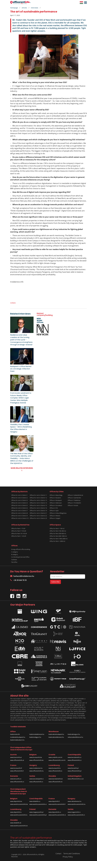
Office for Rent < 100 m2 (57, 528)
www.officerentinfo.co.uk (76, 779)
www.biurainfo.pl (73, 768)
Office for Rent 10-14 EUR (19, 533)
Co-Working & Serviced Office (20, 557)
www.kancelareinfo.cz (74, 757)
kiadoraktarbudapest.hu (56, 734)
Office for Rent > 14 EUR (18, 536)
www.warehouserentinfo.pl (38, 815)
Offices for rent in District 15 (38, 505)
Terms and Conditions (71, 853)
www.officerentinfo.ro (17, 782)
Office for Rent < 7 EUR (18, 528)
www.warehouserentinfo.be (19, 804)
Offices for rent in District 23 (38, 518)
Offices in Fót (54, 508)
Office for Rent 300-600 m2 (58, 533)
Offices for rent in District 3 (19, 500)
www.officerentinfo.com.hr (57, 760)
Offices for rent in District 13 (38, 500)
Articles (24, 8)
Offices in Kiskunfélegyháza (58, 513)
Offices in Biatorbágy (56, 495)
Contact (58, 853)
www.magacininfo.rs (74, 812)
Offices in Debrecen (56, 503)
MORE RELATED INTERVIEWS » (22, 469)
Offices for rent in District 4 (19, 503)
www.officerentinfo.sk (55, 782)
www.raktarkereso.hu (74, 801)
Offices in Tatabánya (74, 500)
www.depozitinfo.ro (55, 812)
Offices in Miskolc (55, 516)
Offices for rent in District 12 (38, 498)
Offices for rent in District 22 (38, 516)
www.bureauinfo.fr (16, 768)
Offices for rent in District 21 (38, 513)
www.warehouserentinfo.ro (57, 815)
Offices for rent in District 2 (19, 498)
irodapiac (13, 302)
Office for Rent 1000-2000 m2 (59, 539)
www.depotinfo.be (16, 801)
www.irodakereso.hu (35, 768)
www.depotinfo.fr (54, 801)
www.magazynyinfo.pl (36, 812)
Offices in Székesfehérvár (75, 495)
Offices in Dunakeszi (56, 505)
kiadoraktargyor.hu (74, 734)
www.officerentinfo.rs (36, 782)
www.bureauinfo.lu (55, 768)
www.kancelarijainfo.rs (36, 779)
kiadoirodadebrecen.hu (36, 734)
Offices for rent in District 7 (19, 510)
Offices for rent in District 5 (19, 505)
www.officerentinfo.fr (17, 771)
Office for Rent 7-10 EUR (18, 531)
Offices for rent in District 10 (19, 518)
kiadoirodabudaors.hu (17, 740)
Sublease (14, 560)
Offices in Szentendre (74, 498)
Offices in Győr (54, 510)
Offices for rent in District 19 (38, 510)
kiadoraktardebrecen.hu (56, 737)
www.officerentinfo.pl (74, 771)
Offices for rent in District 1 (19, 495)
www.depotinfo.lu (16, 812)
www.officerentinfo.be (36, 760)
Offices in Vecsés (73, 505)
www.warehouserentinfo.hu (76, 804)
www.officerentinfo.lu (55, 771)
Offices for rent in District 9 (19, 516)
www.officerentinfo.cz (74, 760)
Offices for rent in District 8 (19, 513)
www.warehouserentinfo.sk (19, 826)
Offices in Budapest (56, 500)
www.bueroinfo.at (16, 757)
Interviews (34, 8)
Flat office (14, 562)
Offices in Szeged (55, 518)
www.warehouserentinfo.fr (57, 804)
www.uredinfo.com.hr (55, 757)
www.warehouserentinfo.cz (38, 804)
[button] (85, 2)
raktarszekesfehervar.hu (75, 737)
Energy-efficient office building (20, 549)
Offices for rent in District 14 (38, 503)
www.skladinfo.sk (15, 823)
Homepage (14, 8)
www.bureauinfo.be (35, 757)
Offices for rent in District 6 (19, 508)
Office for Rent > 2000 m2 (57, 541)
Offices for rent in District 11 (38, 495)
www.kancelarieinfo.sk (56, 779)
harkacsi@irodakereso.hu (22, 576)
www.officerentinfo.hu (36, 771)
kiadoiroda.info (15, 734)
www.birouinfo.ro (15, 779)
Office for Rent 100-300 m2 (58, 531)
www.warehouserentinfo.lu (18, 815)
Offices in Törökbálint (74, 503)
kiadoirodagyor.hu (35, 737)
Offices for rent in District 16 (38, 508)
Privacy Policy (68, 857)
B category (14, 554)
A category (14, 552)
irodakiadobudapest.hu (17, 737)
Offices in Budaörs (55, 498)
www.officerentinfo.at (17, 760)
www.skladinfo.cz (34, 801)
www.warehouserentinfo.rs (76, 815)
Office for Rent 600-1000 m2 (58, 536)
